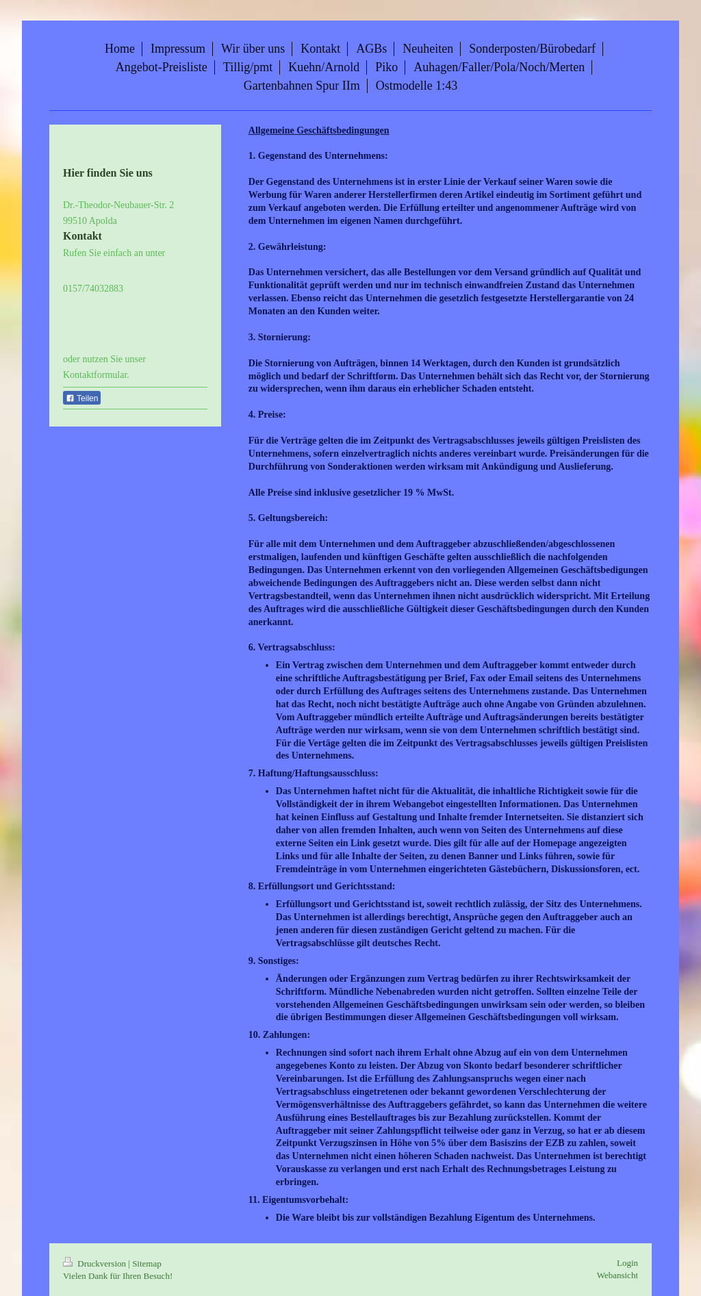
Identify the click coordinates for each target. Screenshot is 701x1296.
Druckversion (95, 1263)
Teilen (82, 398)
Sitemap (147, 1263)
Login (627, 1263)
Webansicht (617, 1275)
